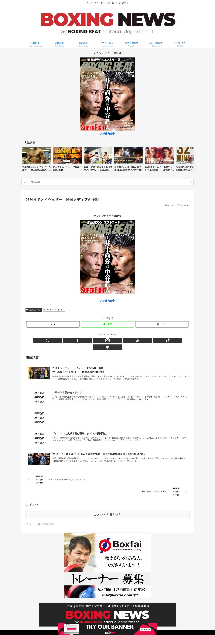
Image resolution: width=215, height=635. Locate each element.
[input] (107, 182)
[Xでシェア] (53, 324)
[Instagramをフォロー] (104, 340)
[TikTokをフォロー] (117, 340)
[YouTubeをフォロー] (110, 340)
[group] (37, 160)
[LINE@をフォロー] (123, 340)
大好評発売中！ (108, 133)
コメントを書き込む (108, 508)
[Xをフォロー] (91, 340)
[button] (188, 160)
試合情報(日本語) (33, 310)
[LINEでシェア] (107, 324)
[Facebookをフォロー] (98, 340)
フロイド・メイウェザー (54, 310)
